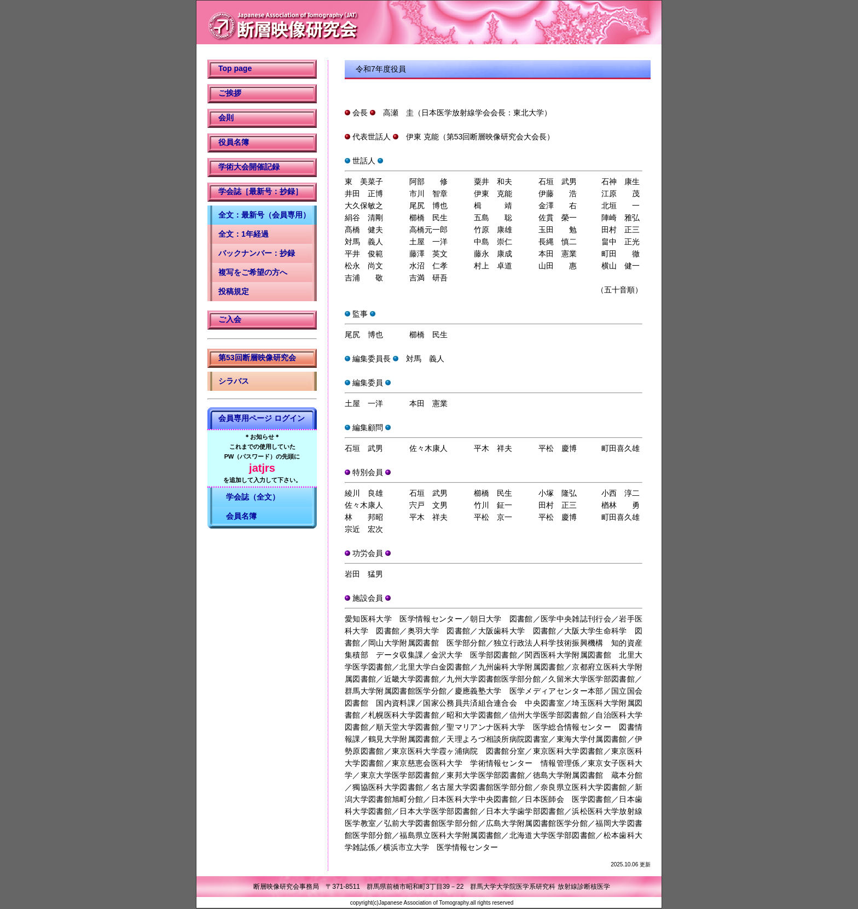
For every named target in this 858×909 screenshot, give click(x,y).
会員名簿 (237, 516)
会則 (226, 117)
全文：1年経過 (243, 234)
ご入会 (229, 319)
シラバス (233, 381)
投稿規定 (233, 291)
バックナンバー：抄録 (256, 253)
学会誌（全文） (249, 496)
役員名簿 (233, 142)
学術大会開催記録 (249, 166)
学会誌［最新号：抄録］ (260, 191)
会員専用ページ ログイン (261, 418)
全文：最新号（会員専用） (264, 214)
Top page (235, 68)
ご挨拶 (229, 93)
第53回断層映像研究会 (257, 357)
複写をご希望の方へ (252, 272)
